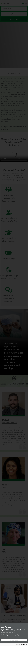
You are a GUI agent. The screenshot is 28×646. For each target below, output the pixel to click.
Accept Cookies (14, 640)
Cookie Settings (4, 635)
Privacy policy (16, 635)
